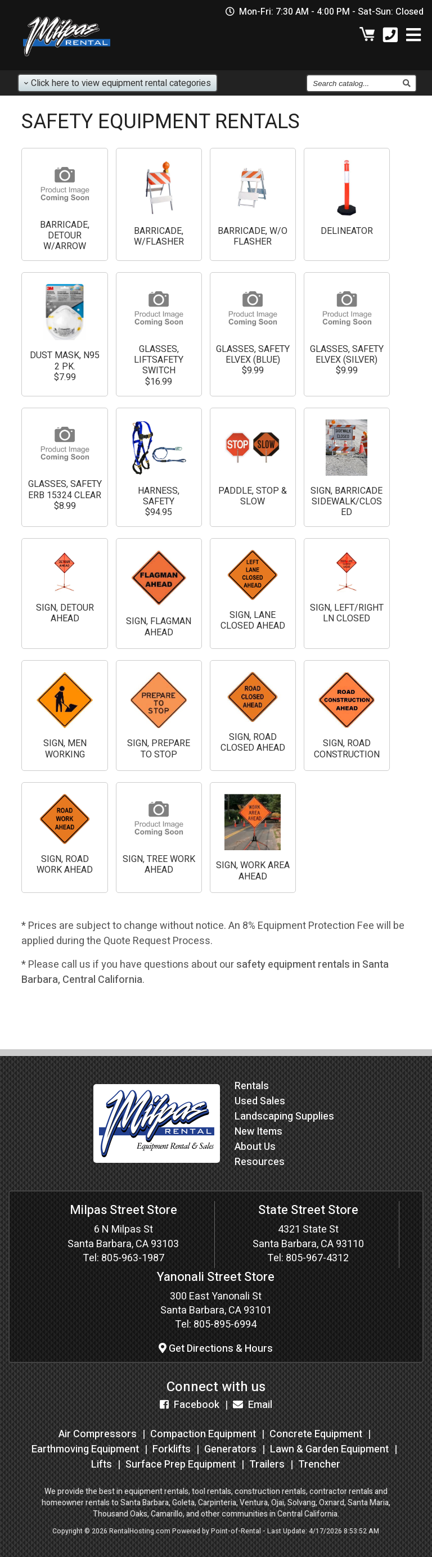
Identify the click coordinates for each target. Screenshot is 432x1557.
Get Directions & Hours (216, 1348)
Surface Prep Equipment (180, 1464)
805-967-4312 (317, 1258)
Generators (230, 1449)
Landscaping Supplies (284, 1116)
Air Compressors (97, 1434)
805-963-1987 (132, 1258)
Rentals (252, 1086)
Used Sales (260, 1101)
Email (252, 1404)
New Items (258, 1131)
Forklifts (171, 1449)
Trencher (319, 1464)
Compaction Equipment (203, 1434)
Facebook (189, 1404)
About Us (255, 1146)
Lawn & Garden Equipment (329, 1449)
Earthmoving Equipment (85, 1449)
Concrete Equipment (315, 1434)
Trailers (267, 1464)
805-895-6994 (225, 1324)
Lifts (101, 1464)
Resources (260, 1162)
